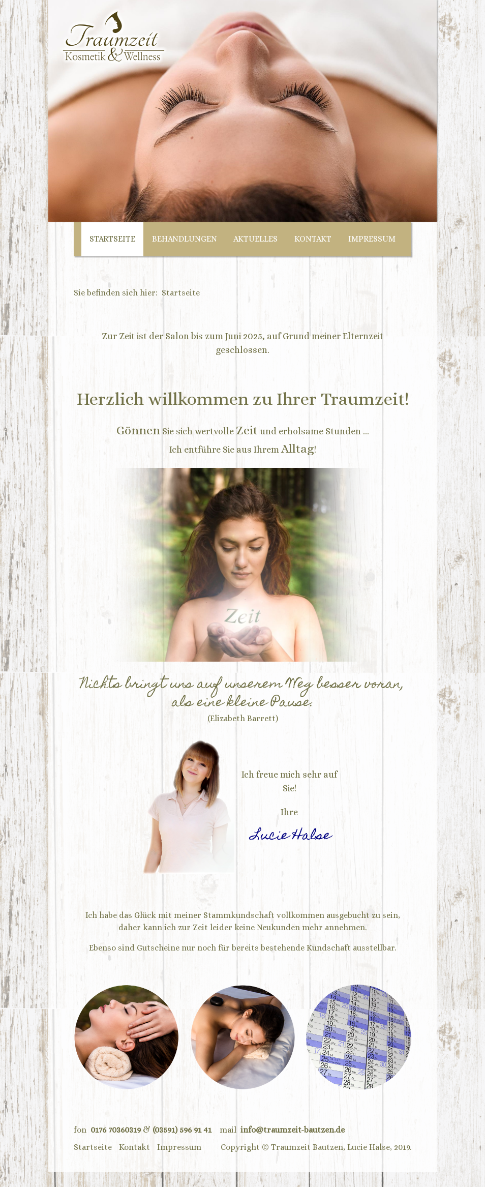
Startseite (112, 239)
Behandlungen (184, 239)
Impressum (372, 239)
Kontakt (312, 239)
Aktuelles (255, 239)
